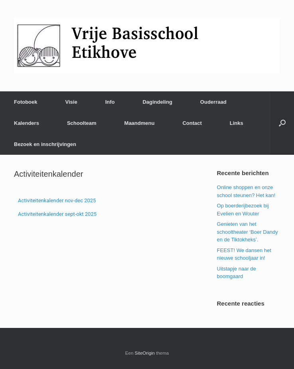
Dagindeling (157, 102)
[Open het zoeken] (282, 123)
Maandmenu (139, 123)
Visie (71, 102)
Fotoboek (25, 102)
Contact (191, 123)
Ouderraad (213, 102)
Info (110, 102)
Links (236, 123)
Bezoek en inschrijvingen (45, 144)
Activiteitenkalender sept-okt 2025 (57, 214)
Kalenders (26, 123)
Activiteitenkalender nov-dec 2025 (57, 200)
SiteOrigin (145, 353)
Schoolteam (82, 123)
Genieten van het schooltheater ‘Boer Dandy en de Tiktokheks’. (247, 232)
